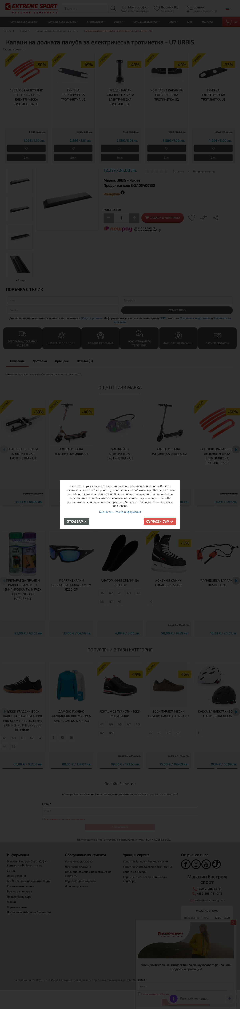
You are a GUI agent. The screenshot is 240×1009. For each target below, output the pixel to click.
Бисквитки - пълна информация (120, 511)
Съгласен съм (159, 521)
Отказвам (77, 521)
